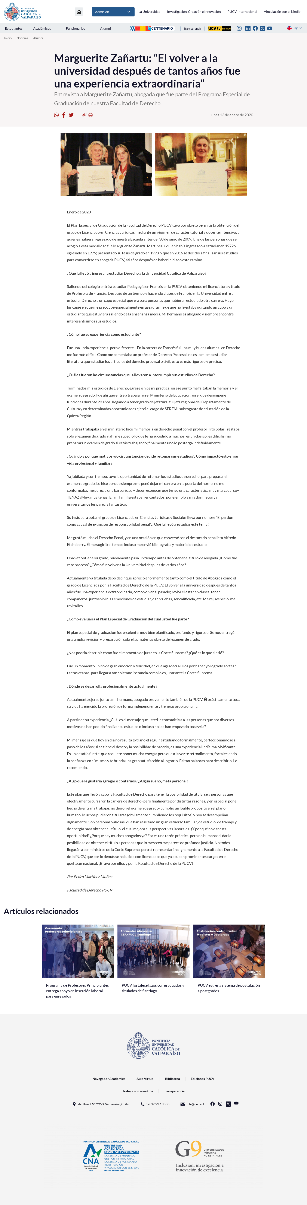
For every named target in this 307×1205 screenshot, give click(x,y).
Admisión (113, 11)
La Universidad (149, 11)
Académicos (42, 28)
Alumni (105, 28)
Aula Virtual (145, 1079)
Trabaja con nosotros (137, 1091)
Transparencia (192, 28)
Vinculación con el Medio (282, 11)
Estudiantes (13, 28)
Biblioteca (172, 1079)
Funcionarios (75, 28)
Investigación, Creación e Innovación (194, 11)
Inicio (8, 38)
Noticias (22, 38)
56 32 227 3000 (154, 1104)
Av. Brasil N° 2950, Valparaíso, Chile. (100, 1104)
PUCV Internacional (242, 11)
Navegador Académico (109, 1079)
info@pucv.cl (192, 1104)
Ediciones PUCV (202, 1079)
